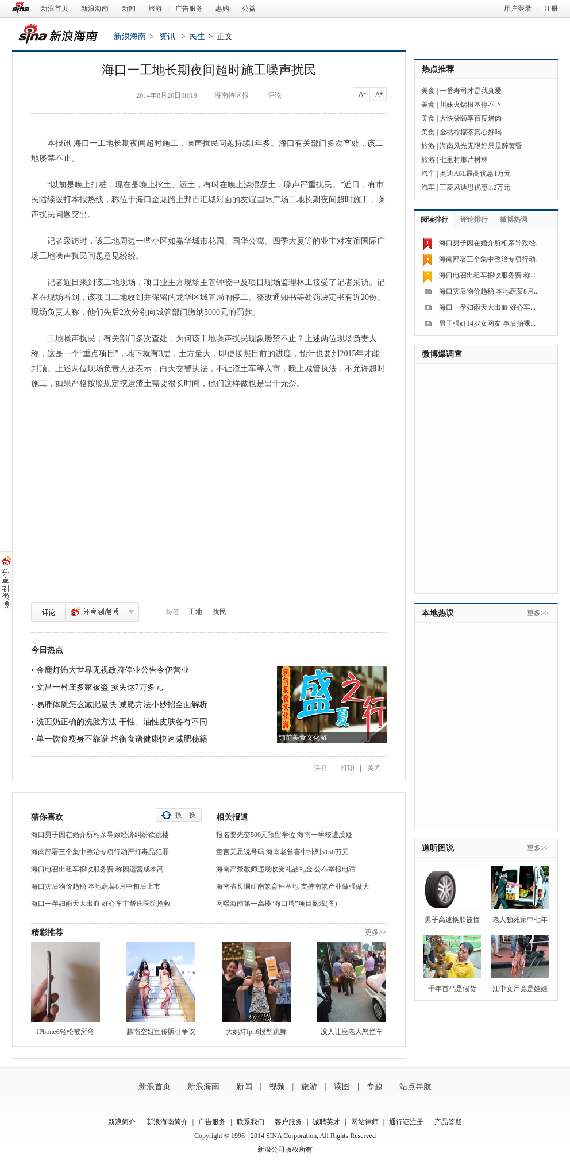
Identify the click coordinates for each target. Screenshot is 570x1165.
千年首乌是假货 (452, 989)
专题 (375, 1086)
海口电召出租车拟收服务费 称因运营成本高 (97, 869)
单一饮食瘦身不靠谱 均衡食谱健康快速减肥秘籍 (121, 739)
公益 (249, 9)
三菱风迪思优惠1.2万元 (475, 187)
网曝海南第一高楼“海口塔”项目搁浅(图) (276, 904)
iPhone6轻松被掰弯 (65, 1032)
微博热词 (513, 219)
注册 (551, 9)
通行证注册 (406, 1122)
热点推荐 (438, 69)
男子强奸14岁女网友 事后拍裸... (487, 323)
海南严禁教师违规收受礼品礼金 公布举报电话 (286, 869)
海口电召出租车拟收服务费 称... (487, 275)
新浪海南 (95, 9)
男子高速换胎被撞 (452, 920)
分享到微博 (94, 612)
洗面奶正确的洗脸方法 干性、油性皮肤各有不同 (121, 721)
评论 (48, 612)
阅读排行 (434, 219)
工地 (195, 612)
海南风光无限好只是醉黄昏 (481, 146)
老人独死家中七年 (520, 920)
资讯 (167, 36)
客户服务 (288, 1122)
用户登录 (518, 9)
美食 (428, 91)
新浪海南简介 (167, 1122)
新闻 (129, 9)
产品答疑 (448, 1122)
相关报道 (232, 817)
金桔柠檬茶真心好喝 (471, 132)
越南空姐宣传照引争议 (160, 1032)
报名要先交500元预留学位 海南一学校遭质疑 (284, 835)
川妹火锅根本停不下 (471, 105)
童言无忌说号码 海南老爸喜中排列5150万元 (282, 852)
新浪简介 (122, 1122)
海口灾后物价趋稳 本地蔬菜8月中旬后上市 (95, 886)
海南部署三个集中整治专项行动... (490, 259)
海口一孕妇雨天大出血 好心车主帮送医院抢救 (101, 904)
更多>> (376, 932)
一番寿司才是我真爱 (471, 91)
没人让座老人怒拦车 (352, 1032)
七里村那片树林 (464, 160)
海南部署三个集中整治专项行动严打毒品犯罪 (100, 852)
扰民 (219, 612)
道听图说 (438, 848)
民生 (197, 36)
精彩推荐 (47, 932)
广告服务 (189, 9)
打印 (348, 768)
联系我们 (250, 1122)
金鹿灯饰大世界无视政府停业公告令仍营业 (112, 670)
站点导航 (415, 1086)
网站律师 (365, 1122)
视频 (277, 1086)
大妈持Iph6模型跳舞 (256, 1032)
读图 (342, 1086)
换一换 (185, 815)
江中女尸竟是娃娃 (520, 989)
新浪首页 (54, 9)
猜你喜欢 (47, 817)
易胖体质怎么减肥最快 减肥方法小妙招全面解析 (121, 704)
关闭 (374, 768)
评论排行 (474, 219)
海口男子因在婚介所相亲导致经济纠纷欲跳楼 (100, 835)
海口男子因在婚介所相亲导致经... (490, 243)
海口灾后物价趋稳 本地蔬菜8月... (489, 291)
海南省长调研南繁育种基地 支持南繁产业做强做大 (292, 886)
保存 (321, 768)
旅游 (155, 9)
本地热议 (438, 613)
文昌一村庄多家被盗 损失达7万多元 (99, 687)
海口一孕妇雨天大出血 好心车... (487, 307)
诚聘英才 (326, 1122)
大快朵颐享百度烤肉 (471, 118)
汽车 (428, 173)
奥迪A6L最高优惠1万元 (475, 173)
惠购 (222, 9)
